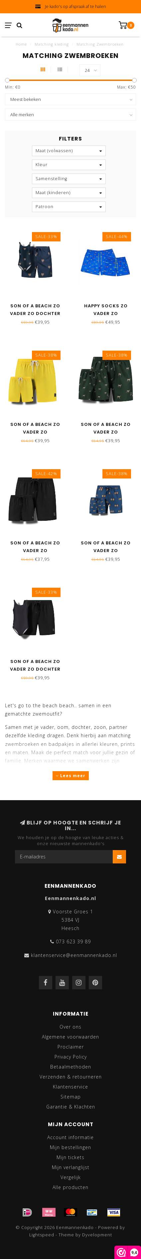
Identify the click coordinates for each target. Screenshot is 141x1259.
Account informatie (70, 1137)
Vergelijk (71, 1177)
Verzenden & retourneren (71, 1077)
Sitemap (71, 1097)
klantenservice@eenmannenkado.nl (74, 955)
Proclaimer (71, 1047)
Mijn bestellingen (70, 1147)
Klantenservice (70, 1087)
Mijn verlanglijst (70, 1167)
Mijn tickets (70, 1157)
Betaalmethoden (70, 1067)
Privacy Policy (71, 1057)
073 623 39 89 (73, 941)
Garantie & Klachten (70, 1106)
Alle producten (70, 1187)
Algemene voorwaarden (70, 1037)
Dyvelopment (97, 1235)
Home (21, 44)
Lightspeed (41, 1235)
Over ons (70, 1027)
